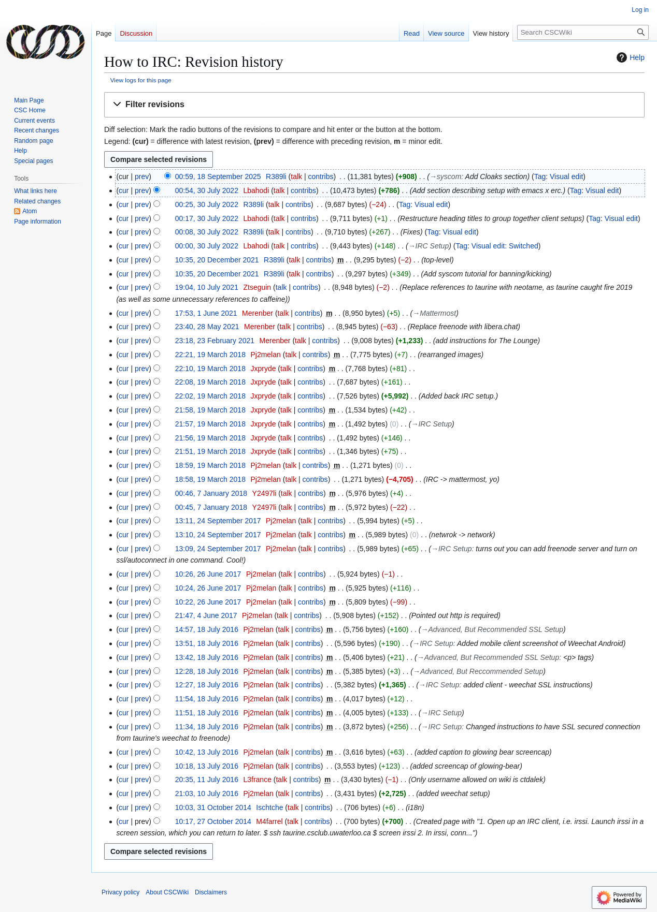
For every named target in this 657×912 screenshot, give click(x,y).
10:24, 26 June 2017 (208, 588)
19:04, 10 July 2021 (206, 287)
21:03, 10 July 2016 (206, 793)
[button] (374, 105)
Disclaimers (211, 892)
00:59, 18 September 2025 (218, 176)
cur (123, 190)
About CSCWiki (167, 892)
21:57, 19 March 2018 (210, 424)
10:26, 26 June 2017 (208, 574)
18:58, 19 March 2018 (210, 479)
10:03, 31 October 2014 (213, 807)
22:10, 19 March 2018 (210, 368)
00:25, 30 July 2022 (206, 204)
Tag (540, 176)
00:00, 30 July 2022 (206, 246)
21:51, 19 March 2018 (210, 451)
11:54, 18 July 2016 (206, 699)
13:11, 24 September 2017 (218, 521)
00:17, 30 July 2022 (206, 218)
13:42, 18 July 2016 (206, 657)
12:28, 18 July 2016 (206, 671)
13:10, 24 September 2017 (218, 535)
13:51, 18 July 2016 (206, 643)
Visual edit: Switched (505, 246)
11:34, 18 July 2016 (206, 727)
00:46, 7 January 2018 (211, 493)
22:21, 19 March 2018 (210, 354)
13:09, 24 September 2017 (218, 549)
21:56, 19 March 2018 (210, 438)
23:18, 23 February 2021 (214, 340)
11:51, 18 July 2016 (206, 713)
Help (629, 57)
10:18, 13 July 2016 (206, 766)
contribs (321, 176)
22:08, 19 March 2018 (210, 382)
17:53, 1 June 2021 (206, 313)
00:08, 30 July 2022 (206, 232)
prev (142, 176)
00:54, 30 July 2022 (206, 190)
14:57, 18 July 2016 (206, 629)
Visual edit (566, 176)
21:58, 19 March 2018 (210, 410)
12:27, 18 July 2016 (206, 685)
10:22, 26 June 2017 (208, 602)
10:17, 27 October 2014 (213, 821)
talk (296, 176)
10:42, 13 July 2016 (206, 752)
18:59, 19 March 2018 (210, 465)
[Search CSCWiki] (583, 32)
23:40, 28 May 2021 (207, 326)
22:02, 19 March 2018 (210, 396)
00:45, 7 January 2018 (211, 507)
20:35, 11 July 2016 (206, 779)
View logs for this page (141, 80)
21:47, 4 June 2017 (206, 615)
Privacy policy (120, 892)
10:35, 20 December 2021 (217, 260)
